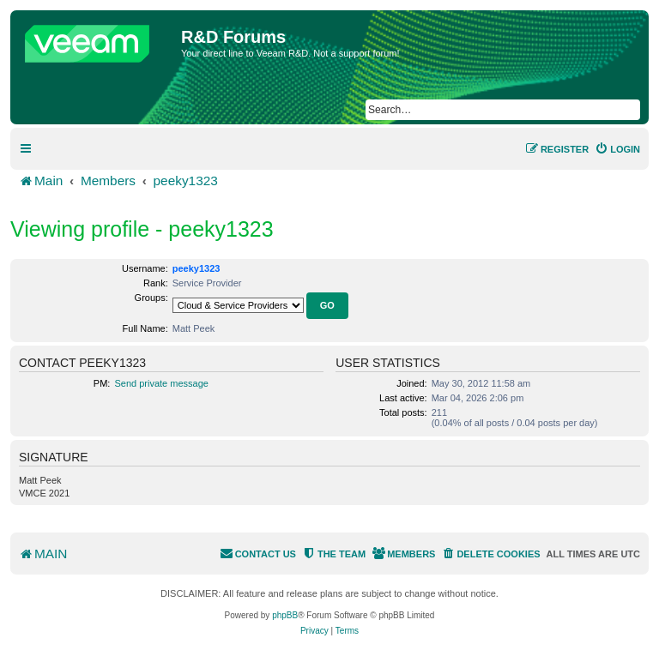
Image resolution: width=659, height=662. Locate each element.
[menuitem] (617, 149)
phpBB (285, 615)
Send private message (161, 383)
